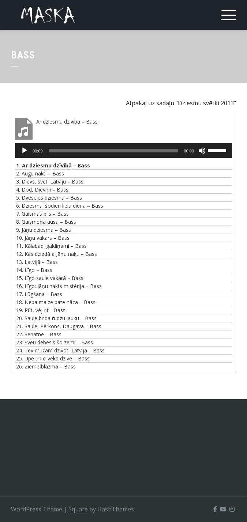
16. (59, 286)
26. (46, 366)
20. (56, 318)
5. (49, 197)
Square (78, 509)
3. (49, 181)
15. (49, 278)
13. (37, 261)
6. (59, 205)
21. (58, 326)
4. (42, 189)
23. (54, 342)
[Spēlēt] (24, 150)
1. (53, 165)
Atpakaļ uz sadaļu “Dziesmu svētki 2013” (181, 103)
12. (56, 253)
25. (53, 358)
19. (41, 310)
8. (46, 221)
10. (43, 237)
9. (43, 229)
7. (42, 213)
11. (51, 245)
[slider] (113, 150)
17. (39, 294)
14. (34, 269)
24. (60, 350)
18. (56, 302)
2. (40, 173)
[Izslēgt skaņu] (202, 150)
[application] (123, 150)
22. (38, 334)
